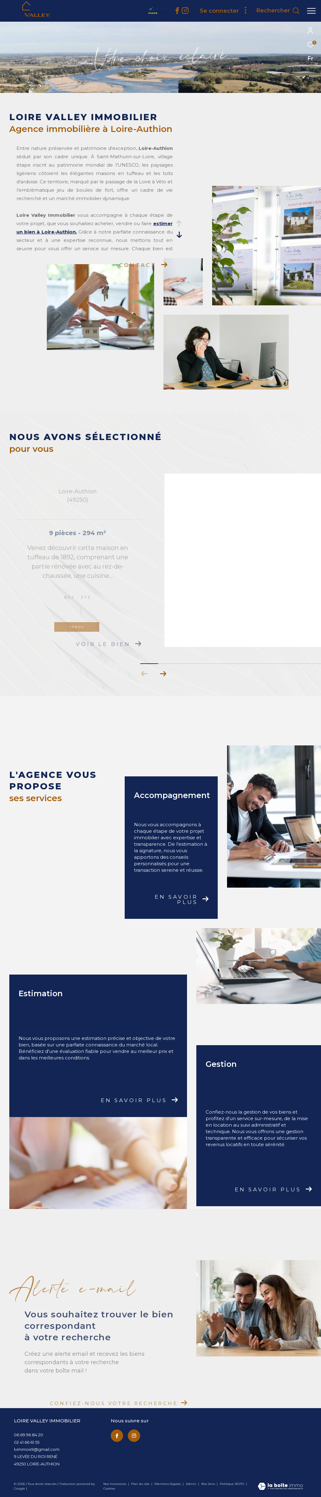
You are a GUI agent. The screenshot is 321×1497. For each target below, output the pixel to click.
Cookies (109, 1488)
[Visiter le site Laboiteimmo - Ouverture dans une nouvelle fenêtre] (280, 1487)
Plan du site (140, 1484)
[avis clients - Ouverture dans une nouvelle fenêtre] (192, 15)
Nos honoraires (115, 1484)
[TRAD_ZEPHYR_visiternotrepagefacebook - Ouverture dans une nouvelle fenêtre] (177, 12)
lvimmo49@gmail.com (37, 1449)
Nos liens (208, 1484)
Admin (191, 1484)
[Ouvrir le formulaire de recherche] (278, 10)
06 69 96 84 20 (28, 1434)
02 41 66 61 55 (26, 1442)
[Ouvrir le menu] (311, 11)
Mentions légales (168, 1484)
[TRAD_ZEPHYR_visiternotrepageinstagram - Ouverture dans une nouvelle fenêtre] (134, 1435)
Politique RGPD (232, 1484)
